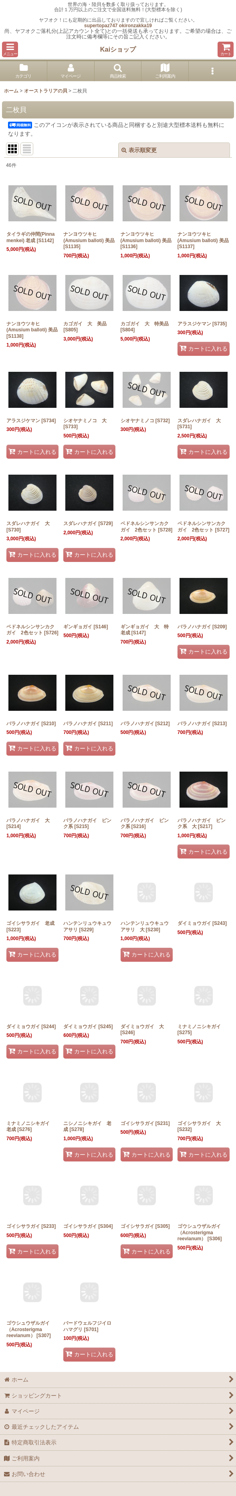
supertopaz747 (100, 25)
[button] (10, 49)
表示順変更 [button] (139, 150)
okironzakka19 (135, 25)
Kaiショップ (118, 49)
